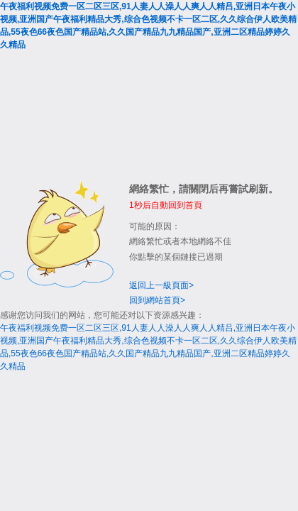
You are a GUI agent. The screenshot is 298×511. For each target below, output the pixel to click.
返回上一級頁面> (161, 285)
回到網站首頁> (157, 300)
